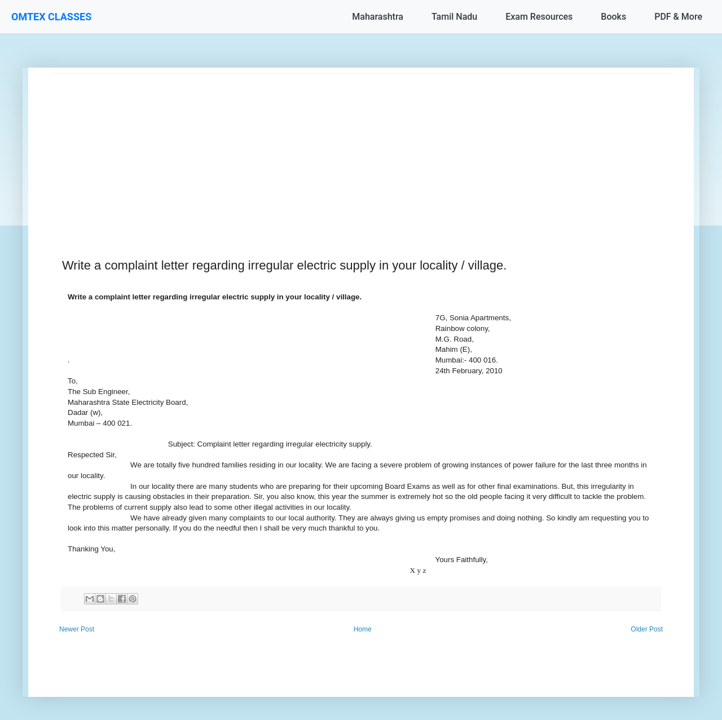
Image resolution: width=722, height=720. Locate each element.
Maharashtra (377, 16)
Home (363, 629)
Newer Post (76, 629)
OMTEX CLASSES (51, 17)
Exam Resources (539, 16)
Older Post (647, 629)
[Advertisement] (361, 153)
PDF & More (678, 16)
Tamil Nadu (454, 16)
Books (613, 16)
